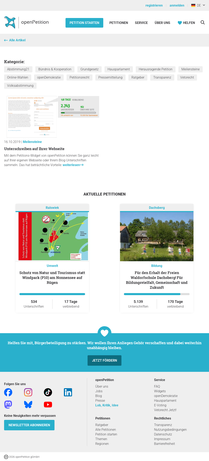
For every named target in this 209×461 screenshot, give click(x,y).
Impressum (162, 439)
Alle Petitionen (105, 430)
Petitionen (119, 23)
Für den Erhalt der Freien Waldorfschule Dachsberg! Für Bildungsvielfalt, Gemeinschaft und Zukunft (157, 280)
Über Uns (162, 23)
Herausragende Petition (155, 69)
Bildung (156, 266)
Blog (98, 396)
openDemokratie (49, 77)
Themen (101, 439)
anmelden (177, 5)
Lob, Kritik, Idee (106, 405)
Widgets (160, 391)
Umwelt (52, 266)
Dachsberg (157, 208)
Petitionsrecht (79, 77)
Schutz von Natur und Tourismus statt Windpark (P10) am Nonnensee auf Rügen (52, 277)
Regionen (102, 444)
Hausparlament (119, 69)
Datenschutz (163, 434)
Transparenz (162, 77)
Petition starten (84, 23)
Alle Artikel (17, 40)
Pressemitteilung (110, 77)
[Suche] (202, 22)
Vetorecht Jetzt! (165, 410)
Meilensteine (190, 69)
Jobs (98, 391)
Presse (100, 401)
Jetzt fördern (104, 360)
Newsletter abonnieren (29, 425)
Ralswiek (52, 208)
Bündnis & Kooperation (54, 69)
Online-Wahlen (17, 77)
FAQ (157, 386)
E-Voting (160, 405)
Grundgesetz (89, 69)
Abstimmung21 (18, 69)
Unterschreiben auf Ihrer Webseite (34, 148)
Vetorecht (187, 77)
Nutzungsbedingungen (170, 430)
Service (141, 23)
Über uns (101, 386)
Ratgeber (137, 77)
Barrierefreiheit (164, 444)
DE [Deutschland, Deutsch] (196, 5)
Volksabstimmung (20, 86)
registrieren (154, 5)
